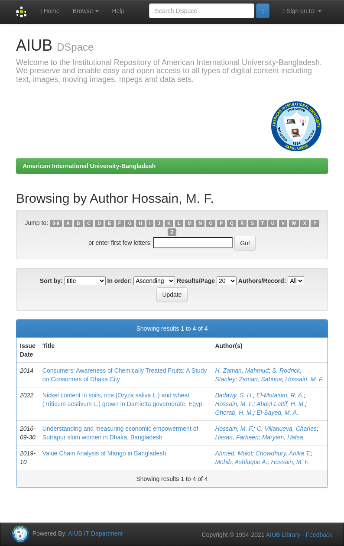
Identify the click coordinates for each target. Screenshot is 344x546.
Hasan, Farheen (236, 437)
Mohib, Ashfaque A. (241, 461)
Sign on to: (301, 11)
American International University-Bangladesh (89, 165)
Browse (86, 10)
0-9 (55, 223)
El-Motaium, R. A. (280, 395)
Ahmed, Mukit (233, 453)
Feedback (319, 534)
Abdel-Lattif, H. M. (280, 403)
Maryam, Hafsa (282, 437)
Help (118, 10)
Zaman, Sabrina (260, 379)
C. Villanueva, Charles (287, 428)
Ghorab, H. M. (234, 412)
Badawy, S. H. (234, 395)
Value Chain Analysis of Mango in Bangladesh (104, 453)
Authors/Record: (262, 280)
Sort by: (51, 280)
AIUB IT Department (95, 533)
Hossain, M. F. (304, 379)
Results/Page (196, 280)
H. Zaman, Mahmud (242, 370)
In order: (119, 280)
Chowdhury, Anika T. (283, 453)
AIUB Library (283, 534)
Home (49, 11)
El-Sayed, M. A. (277, 412)
